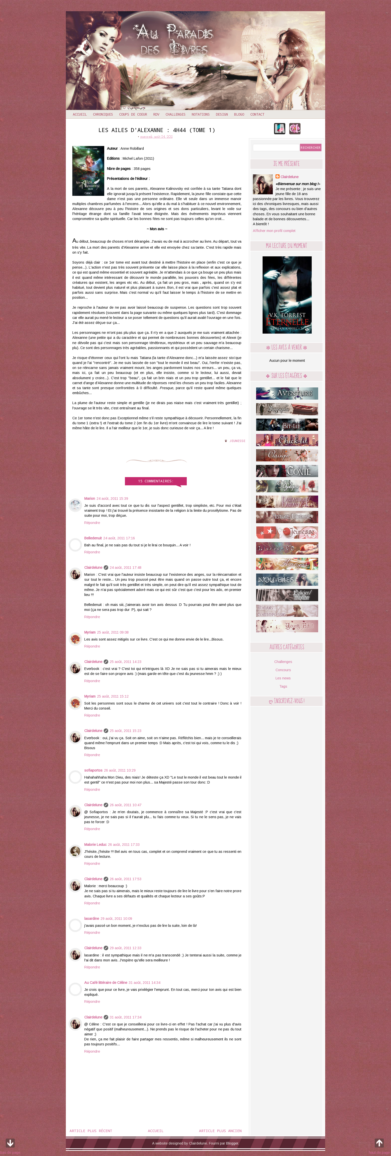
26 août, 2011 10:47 (125, 805)
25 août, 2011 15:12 (113, 696)
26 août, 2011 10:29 (120, 770)
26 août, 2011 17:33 (124, 845)
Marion (89, 499)
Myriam (90, 632)
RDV (156, 114)
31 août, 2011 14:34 (144, 983)
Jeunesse (237, 440)
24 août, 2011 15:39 (112, 499)
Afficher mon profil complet (274, 231)
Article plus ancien (220, 1130)
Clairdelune (93, 568)
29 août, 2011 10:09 (116, 919)
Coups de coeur (133, 114)
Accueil (80, 114)
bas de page (10, 1145)
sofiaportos (93, 770)
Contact (257, 114)
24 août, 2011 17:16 (119, 538)
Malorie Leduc (95, 845)
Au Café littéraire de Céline (105, 983)
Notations (201, 114)
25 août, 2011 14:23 (125, 662)
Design (222, 114)
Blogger (232, 1143)
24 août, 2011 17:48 (125, 568)
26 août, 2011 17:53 (125, 879)
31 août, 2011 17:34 (125, 1017)
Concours (283, 670)
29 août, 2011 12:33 (125, 948)
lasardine (91, 919)
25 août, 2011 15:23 (125, 731)
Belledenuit (93, 538)
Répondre (92, 523)
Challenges (176, 114)
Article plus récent (91, 1130)
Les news (283, 678)
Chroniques (103, 114)
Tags (283, 686)
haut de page (379, 1145)
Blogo (239, 114)
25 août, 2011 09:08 (113, 632)
